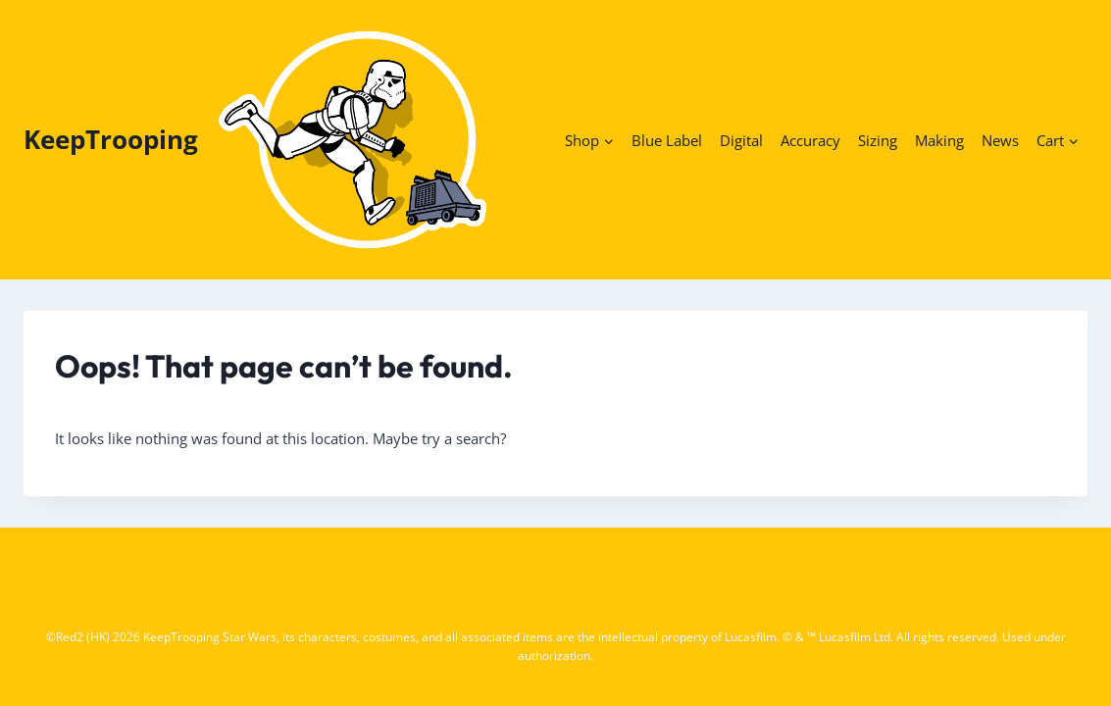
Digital (741, 140)
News (1000, 140)
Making (939, 140)
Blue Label (666, 140)
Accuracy (810, 140)
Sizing (877, 140)
